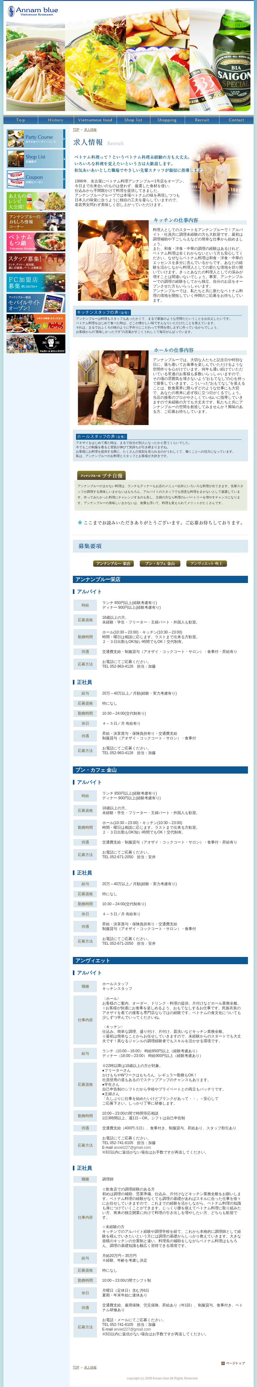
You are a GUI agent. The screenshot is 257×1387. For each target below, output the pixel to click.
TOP (76, 129)
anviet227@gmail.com (132, 1147)
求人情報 (90, 129)
